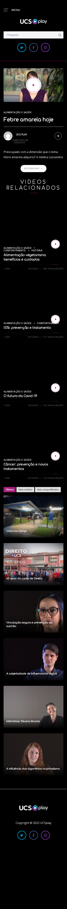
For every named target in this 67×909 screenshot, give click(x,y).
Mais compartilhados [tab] (48, 489)
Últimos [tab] (10, 489)
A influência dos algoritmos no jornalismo (33, 768)
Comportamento (15, 250)
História (37, 250)
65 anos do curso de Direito (24, 578)
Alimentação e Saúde (17, 112)
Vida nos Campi (16, 531)
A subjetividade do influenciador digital (31, 673)
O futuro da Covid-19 (20, 396)
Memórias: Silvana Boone (23, 721)
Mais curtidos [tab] (25, 489)
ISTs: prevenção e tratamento (27, 328)
